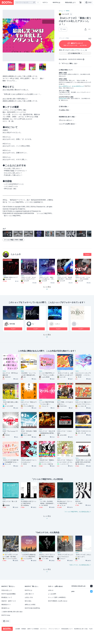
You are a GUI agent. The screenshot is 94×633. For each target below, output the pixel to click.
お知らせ (50, 590)
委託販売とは (5, 608)
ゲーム (61, 11)
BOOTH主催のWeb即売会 (32, 608)
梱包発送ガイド (6, 604)
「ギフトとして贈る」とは (69, 63)
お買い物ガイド (29, 594)
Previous (4, 35)
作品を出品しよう (70, 2)
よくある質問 (52, 594)
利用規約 (23, 628)
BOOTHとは (56, 2)
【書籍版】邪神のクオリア (10, 277)
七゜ (33, 324)
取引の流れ (64, 106)
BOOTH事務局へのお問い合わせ (57, 601)
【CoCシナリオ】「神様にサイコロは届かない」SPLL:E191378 (47, 278)
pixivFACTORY (62, 98)
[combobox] (25, 2)
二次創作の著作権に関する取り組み (12, 611)
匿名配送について (7, 597)
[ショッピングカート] (80, 2)
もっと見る (47, 336)
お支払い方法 (65, 110)
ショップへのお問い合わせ (67, 124)
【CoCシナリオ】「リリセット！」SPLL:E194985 (82, 278)
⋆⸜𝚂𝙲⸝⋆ (57, 324)
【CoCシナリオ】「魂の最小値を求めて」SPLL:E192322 (65, 278)
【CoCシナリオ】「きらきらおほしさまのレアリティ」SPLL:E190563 (28, 278)
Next (52, 35)
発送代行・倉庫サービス (9, 601)
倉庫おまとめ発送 (30, 604)
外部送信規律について (67, 628)
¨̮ (77, 324)
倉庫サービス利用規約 (33, 628)
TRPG (67, 11)
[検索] (34, 2)
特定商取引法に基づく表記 (67, 116)
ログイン (45, 2)
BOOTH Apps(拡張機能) (9, 594)
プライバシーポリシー (65, 120)
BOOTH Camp (6, 615)
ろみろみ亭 (16, 254)
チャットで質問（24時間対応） (57, 597)
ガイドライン (43, 628)
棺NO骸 (12, 324)
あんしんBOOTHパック (65, 86)
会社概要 (17, 628)
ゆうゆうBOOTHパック (78, 86)
